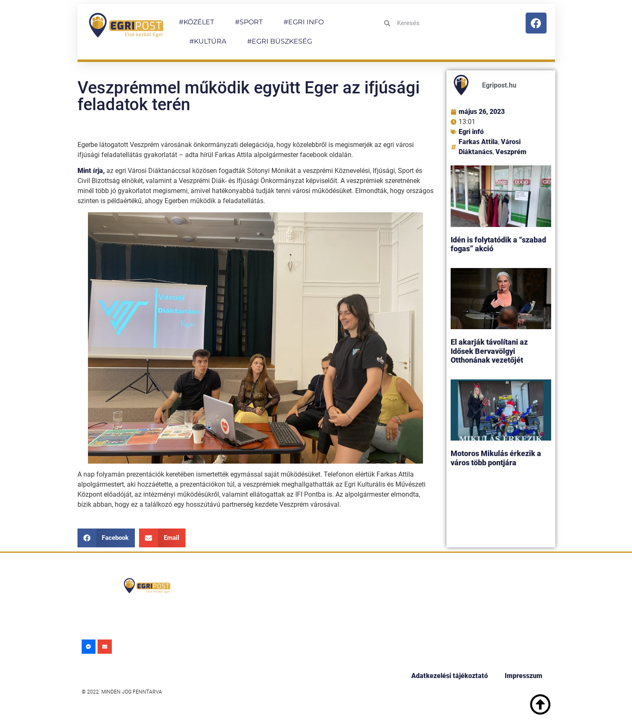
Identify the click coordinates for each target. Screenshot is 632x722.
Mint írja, (91, 171)
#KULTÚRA (207, 41)
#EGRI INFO (304, 22)
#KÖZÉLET (196, 22)
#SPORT (249, 22)
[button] (106, 538)
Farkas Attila (478, 142)
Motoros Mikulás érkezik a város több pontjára (496, 458)
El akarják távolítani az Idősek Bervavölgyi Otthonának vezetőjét (489, 351)
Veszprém (510, 152)
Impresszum (523, 676)
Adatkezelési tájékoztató (449, 676)
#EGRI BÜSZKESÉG (279, 41)
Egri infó (471, 132)
